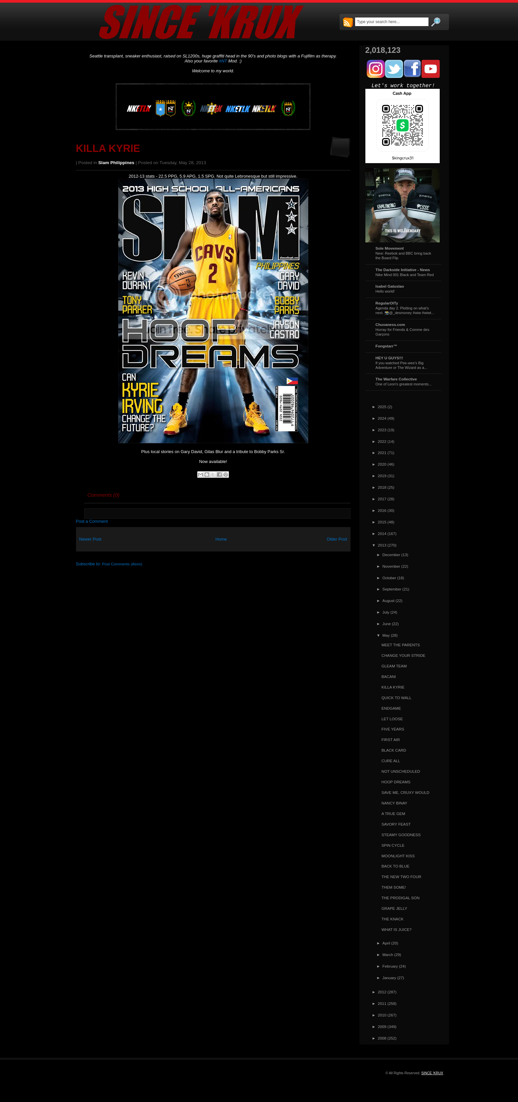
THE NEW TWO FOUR (402, 876)
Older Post (337, 539)
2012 (382, 992)
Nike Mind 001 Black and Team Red (405, 275)
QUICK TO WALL (397, 697)
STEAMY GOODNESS (401, 835)
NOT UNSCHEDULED (401, 771)
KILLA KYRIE (108, 148)
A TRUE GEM (393, 813)
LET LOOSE (392, 719)
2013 (382, 545)
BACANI (389, 676)
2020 (382, 464)
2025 (382, 407)
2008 (382, 1038)
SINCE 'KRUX (432, 1073)
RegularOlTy (387, 303)
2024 (382, 418)
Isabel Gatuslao (390, 286)
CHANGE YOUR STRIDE (404, 655)
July (386, 612)
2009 (382, 1026)
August (388, 600)
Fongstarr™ (386, 346)
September (392, 589)
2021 (382, 452)
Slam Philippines (116, 162)
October (389, 578)
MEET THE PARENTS (401, 645)
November (391, 566)
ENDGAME (391, 708)
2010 (382, 1015)
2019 (382, 476)
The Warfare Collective (396, 379)
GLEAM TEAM (394, 666)
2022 (382, 441)
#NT (223, 60)
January (389, 978)
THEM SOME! (394, 887)
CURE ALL (391, 761)
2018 (382, 487)
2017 (382, 499)
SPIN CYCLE (393, 845)
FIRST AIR (391, 739)
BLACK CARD (394, 750)
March (388, 954)
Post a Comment (92, 521)
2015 (382, 522)
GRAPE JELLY (394, 908)
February (390, 966)
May (386, 635)
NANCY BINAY (394, 803)
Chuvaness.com (390, 324)
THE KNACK (393, 919)
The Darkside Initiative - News (403, 269)
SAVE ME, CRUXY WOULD (405, 792)
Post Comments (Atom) (122, 564)
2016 (382, 510)
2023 (382, 430)
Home (221, 539)
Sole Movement (390, 248)
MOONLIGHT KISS (398, 856)
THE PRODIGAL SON (401, 898)
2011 (382, 1003)
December (391, 554)
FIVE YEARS (393, 729)
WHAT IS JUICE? (397, 929)
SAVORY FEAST (396, 824)
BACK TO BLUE (396, 866)
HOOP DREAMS (396, 782)
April (386, 943)
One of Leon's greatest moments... (404, 384)
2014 (382, 533)
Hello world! (385, 291)
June (387, 624)
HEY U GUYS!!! (389, 358)
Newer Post (90, 539)
